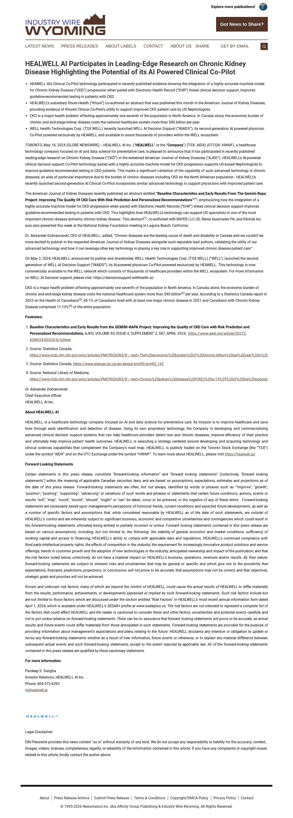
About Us (181, 46)
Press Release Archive (71, 798)
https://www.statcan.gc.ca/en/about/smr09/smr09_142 (118, 364)
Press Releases (79, 46)
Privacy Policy (224, 798)
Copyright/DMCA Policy (189, 798)
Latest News (39, 46)
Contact (153, 46)
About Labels (120, 46)
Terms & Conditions (149, 798)
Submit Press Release (111, 798)
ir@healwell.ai (36, 690)
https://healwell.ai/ (240, 454)
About (44, 798)
